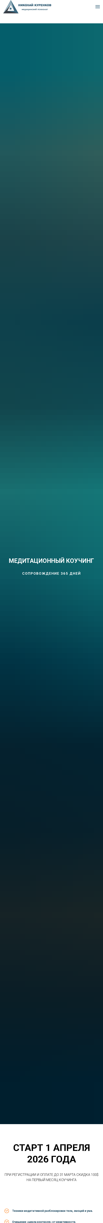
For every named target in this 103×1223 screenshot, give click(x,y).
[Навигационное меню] (97, 6)
